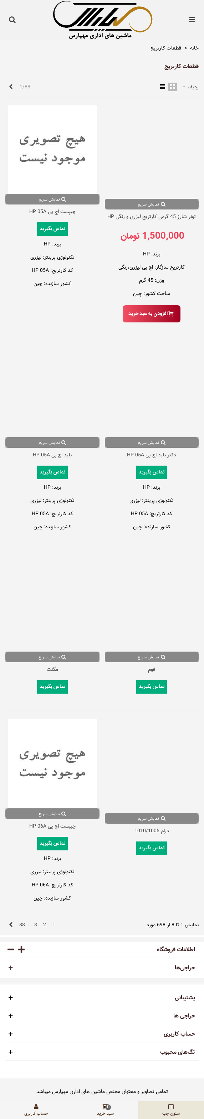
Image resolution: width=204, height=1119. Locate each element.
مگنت (52, 669)
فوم (151, 669)
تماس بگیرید (52, 229)
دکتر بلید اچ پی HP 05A (151, 455)
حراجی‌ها (185, 968)
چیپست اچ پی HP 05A (52, 212)
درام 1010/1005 (151, 831)
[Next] (10, 87)
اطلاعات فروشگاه (176, 950)
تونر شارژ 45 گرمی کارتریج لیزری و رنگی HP (151, 217)
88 (22, 925)
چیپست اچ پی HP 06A (52, 826)
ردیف (190, 87)
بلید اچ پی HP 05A (52, 455)
